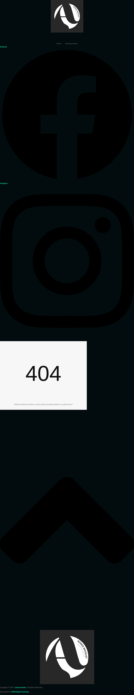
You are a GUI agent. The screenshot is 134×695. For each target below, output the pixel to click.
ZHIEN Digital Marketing (20, 692)
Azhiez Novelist (20, 687)
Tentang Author (71, 44)
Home (59, 44)
